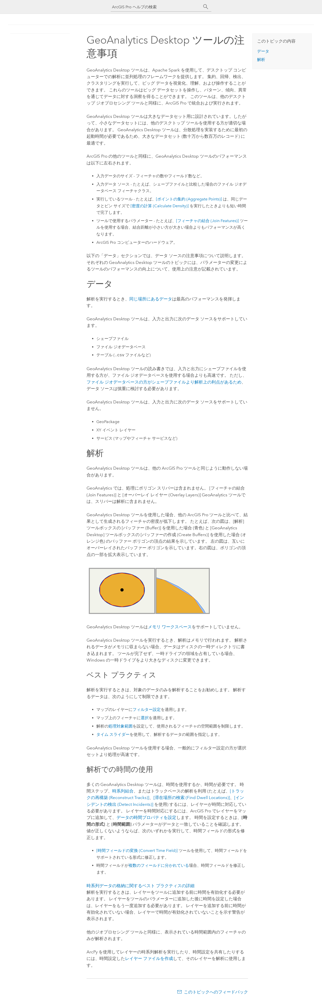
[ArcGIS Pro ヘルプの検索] (156, 7)
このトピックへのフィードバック (216, 991)
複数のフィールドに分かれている (159, 865)
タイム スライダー (113, 734)
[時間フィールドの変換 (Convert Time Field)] (137, 850)
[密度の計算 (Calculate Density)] (160, 205)
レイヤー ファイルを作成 (149, 958)
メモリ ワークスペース (170, 626)
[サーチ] (205, 6)
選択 (145, 717)
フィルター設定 (147, 709)
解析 (261, 59)
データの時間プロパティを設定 (146, 817)
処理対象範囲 (120, 726)
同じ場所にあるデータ (150, 298)
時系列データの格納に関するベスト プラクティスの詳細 (140, 885)
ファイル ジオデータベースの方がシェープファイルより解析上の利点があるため (164, 382)
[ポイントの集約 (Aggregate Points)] (189, 199)
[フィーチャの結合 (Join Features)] (207, 220)
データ (263, 51)
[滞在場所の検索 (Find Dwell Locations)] (191, 797)
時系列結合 (123, 790)
